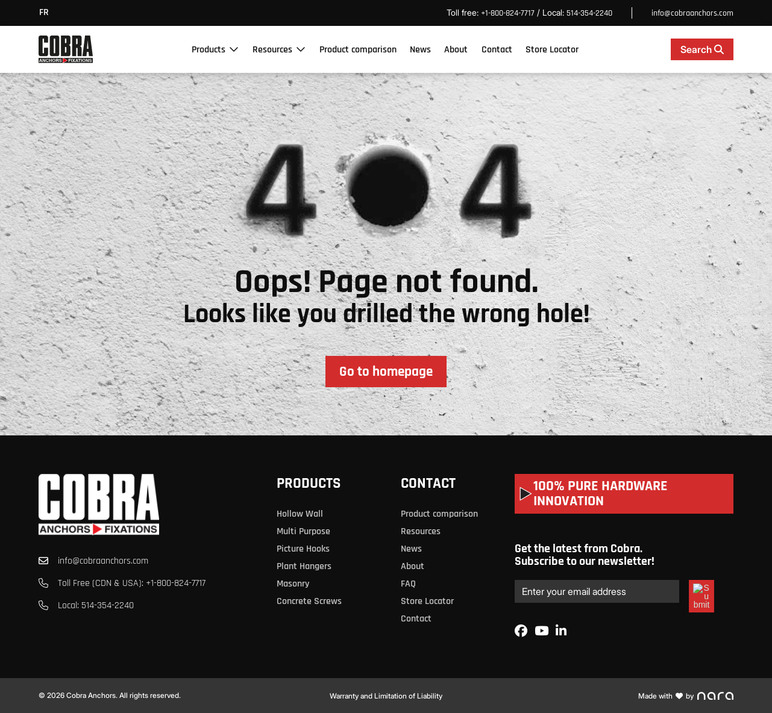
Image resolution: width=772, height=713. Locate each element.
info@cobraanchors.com (692, 13)
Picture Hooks (303, 549)
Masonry (293, 584)
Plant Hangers (304, 566)
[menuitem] (47, 13)
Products (208, 49)
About (456, 49)
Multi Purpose (303, 531)
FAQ (408, 584)
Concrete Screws (309, 601)
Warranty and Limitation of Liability (386, 695)
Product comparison (358, 49)
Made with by (685, 695)
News (420, 49)
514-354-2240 (589, 13)
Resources (272, 49)
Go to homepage (386, 372)
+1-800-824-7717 (508, 13)
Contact (497, 49)
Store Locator (552, 49)
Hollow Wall (300, 514)
